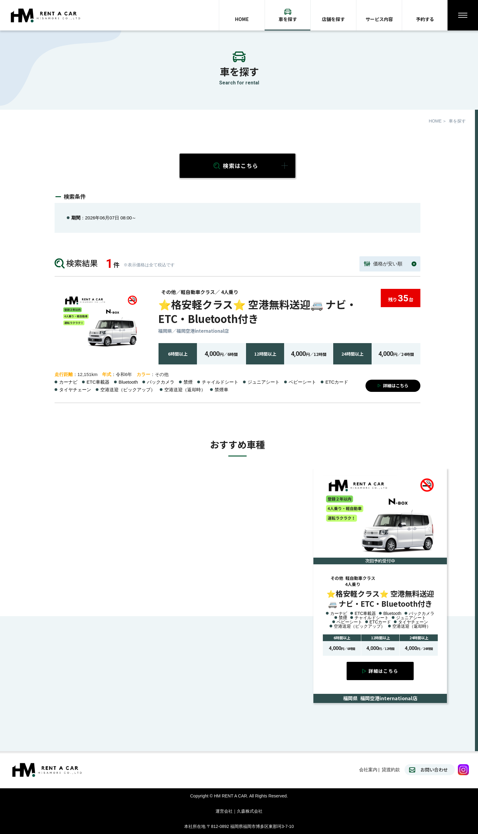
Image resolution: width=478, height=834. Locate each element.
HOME (242, 19)
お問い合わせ (434, 769)
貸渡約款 (391, 769)
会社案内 (368, 769)
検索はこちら (241, 165)
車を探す (288, 19)
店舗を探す (333, 19)
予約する (425, 19)
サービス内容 (379, 19)
